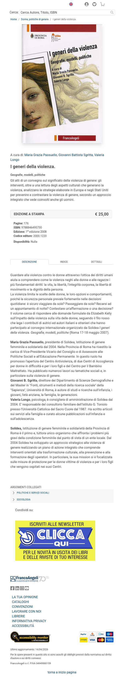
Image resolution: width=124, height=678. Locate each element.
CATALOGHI (20, 602)
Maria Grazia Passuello (40, 155)
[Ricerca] (112, 12)
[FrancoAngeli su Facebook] (12, 589)
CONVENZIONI (22, 607)
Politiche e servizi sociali (33, 492)
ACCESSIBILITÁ (23, 626)
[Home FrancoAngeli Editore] (24, 5)
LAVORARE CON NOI (26, 611)
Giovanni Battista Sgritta (76, 155)
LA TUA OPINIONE (25, 597)
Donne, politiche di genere (34, 19)
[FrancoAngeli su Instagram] (22, 589)
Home (13, 19)
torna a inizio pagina (62, 672)
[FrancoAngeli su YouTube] (27, 589)
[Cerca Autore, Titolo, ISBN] (64, 12)
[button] (70, 4)
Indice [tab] (64, 261)
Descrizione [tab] (29, 261)
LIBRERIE (18, 616)
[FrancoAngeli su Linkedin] (17, 589)
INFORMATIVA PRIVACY (29, 621)
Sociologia (23, 499)
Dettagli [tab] (96, 261)
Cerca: (14, 12)
